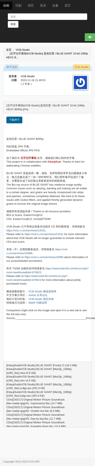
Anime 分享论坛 (38, 295)
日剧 (18, 5)
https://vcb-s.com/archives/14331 (25, 230)
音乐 (43, 5)
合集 (55, 5)
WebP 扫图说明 (38, 302)
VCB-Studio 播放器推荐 (43, 291)
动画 (6, 5)
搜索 (13, 24)
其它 (68, 5)
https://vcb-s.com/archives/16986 (43, 257)
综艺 (31, 5)
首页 (8, 49)
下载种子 (14, 119)
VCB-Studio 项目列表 (41, 299)
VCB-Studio (23, 49)
